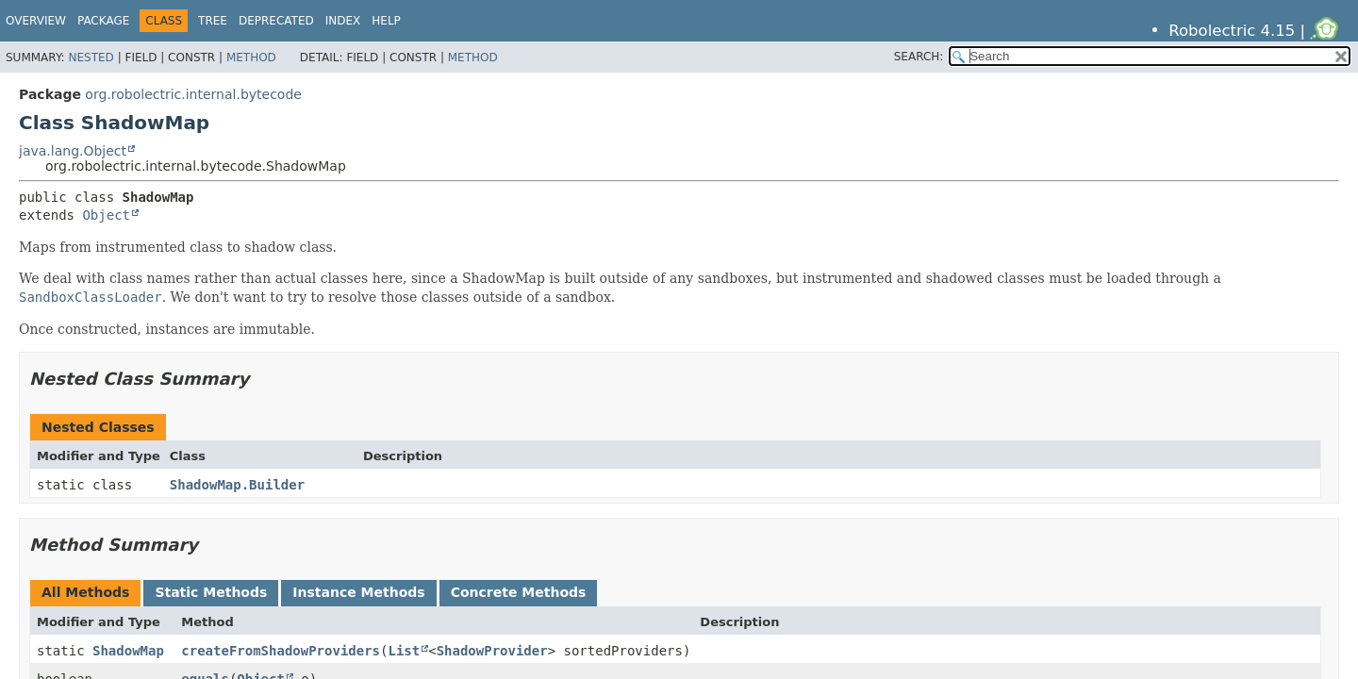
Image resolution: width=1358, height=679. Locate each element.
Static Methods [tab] (211, 592)
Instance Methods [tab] (358, 592)
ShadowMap (128, 650)
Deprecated (276, 20)
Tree (212, 20)
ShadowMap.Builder (237, 484)
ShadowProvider (492, 650)
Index (343, 20)
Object (106, 215)
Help (386, 20)
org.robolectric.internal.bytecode (193, 94)
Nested (90, 57)
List (404, 650)
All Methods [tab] (85, 592)
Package (103, 20)
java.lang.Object (72, 150)
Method (251, 57)
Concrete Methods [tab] (519, 592)
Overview (36, 20)
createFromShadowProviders (280, 650)
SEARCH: (919, 56)
